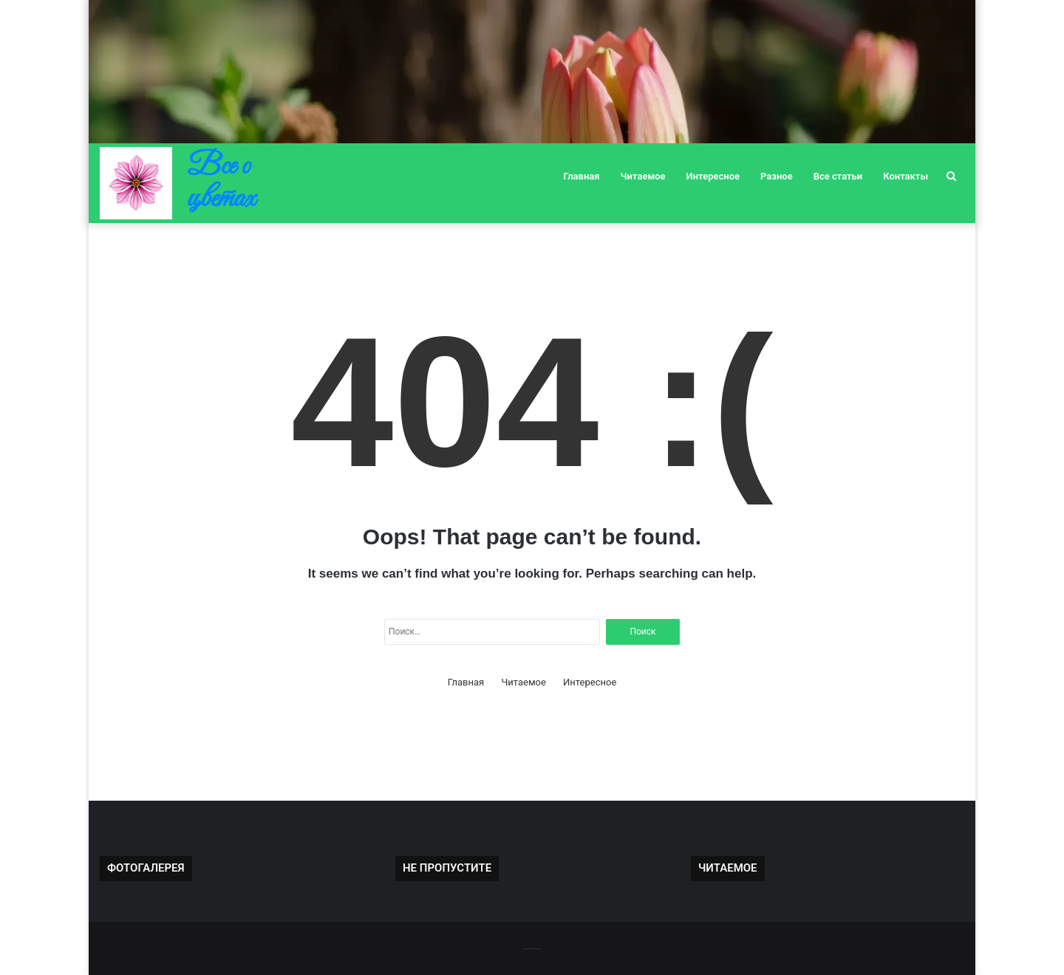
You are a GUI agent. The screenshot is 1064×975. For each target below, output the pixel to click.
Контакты (905, 176)
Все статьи (838, 176)
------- (531, 948)
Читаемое (643, 176)
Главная (582, 176)
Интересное (713, 176)
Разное (776, 176)
